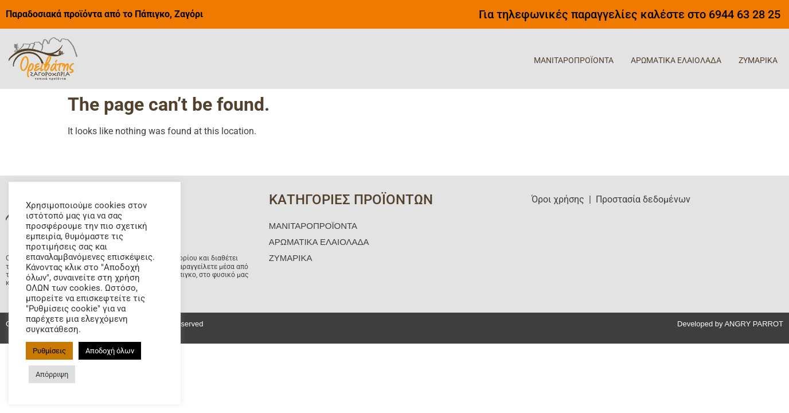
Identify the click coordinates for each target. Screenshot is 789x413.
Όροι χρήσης (558, 199)
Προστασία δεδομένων (643, 199)
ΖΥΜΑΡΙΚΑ (758, 60)
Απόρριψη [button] (52, 374)
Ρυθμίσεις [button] (49, 350)
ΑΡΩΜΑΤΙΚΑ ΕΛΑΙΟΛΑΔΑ (676, 60)
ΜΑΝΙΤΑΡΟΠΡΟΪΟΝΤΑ (574, 60)
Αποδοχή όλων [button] (109, 350)
